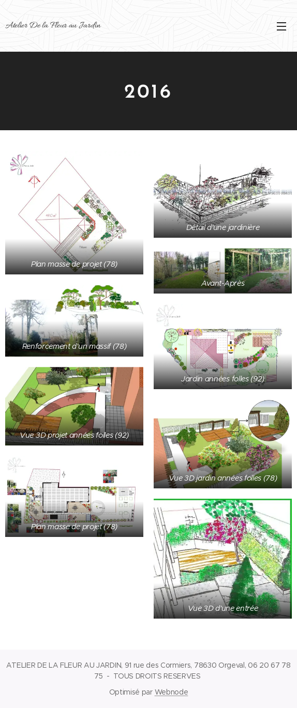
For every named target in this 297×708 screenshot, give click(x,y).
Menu (281, 26)
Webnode (171, 692)
